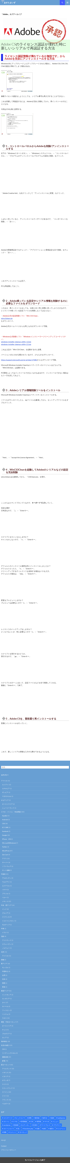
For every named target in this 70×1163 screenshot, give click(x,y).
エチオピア (6, 788)
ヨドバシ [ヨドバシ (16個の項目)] (6, 1121)
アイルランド (6, 1069)
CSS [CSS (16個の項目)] (31, 1121)
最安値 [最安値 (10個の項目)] (37, 1118)
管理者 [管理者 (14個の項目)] (39, 1121)
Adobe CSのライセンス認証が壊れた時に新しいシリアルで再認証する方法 (33, 46)
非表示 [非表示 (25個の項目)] (35, 1125)
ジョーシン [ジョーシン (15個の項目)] (61, 1128)
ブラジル (5, 893)
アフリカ (4, 781)
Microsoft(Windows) (9, 843)
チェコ (4, 1030)
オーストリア (6, 1026)
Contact (3, 1146)
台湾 (3, 975)
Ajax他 (4, 816)
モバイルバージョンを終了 (35, 1160)
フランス (5, 1100)
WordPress (6, 851)
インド (4, 909)
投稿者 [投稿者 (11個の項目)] (16, 1125)
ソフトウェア (6, 866)
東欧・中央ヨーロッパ (8, 1022)
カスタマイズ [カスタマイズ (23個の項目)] (7, 1118)
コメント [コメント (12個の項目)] (13, 1132)
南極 (2, 960)
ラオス (4, 1018)
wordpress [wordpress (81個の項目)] (6, 1125)
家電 (3, 1061)
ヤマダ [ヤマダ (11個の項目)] (47, 1121)
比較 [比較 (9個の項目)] (38, 1128)
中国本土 (5, 971)
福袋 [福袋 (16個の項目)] (52, 1118)
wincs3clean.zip (7, 318)
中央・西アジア (6, 905)
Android (5, 820)
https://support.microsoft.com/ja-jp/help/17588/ (19, 360)
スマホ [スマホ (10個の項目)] (15, 1121)
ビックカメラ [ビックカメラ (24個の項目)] (20, 1118)
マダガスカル (6, 796)
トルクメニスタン (8, 921)
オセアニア (5, 800)
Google (4, 835)
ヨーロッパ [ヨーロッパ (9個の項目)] (23, 1132)
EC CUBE (5, 827)
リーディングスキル (9, 1053)
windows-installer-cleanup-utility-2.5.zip (16, 344)
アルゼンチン (6, 878)
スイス (4, 1084)
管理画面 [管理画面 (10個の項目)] (24, 1121)
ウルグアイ (6, 882)
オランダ (5, 1080)
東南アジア (5, 991)
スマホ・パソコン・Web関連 (11, 812)
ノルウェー (6, 948)
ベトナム (5, 1014)
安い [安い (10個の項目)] (18, 1128)
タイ (3, 1002)
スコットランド (7, 1088)
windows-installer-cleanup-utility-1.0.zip (16, 342)
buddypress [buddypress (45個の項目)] (61, 1118)
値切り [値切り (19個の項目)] (52, 1128)
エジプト (5, 784)
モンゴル (5, 967)
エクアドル (6, 886)
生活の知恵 (5, 1045)
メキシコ (5, 901)
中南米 (3, 874)
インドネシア (6, 995)
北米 (2, 952)
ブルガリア (6, 1033)
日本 (3, 979)
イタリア (5, 1076)
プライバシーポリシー (8, 1150)
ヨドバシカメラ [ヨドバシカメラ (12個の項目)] (8, 1128)
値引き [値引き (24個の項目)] (45, 1118)
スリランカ (6, 917)
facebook (5, 831)
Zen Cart (5, 855)
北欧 (2, 936)
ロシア (4, 1037)
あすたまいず (9, 2)
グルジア (5, 913)
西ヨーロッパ (5, 1065)
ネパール (5, 1006)
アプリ (4, 858)
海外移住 (4, 1041)
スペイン (5, 1092)
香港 (3, 987)
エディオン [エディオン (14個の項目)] (25, 1125)
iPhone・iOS (6, 839)
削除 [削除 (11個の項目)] (4, 1132)
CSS (3, 823)
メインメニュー (67, 2)
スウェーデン (6, 944)
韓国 (3, 983)
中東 (2, 928)
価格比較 (5, 1057)
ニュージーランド (8, 808)
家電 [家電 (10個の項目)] (29, 1118)
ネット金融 (6, 870)
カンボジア (6, 998)
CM (3, 1049)
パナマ (4, 890)
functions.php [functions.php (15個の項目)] (28, 1128)
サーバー (5, 862)
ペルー (4, 897)
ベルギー (5, 1104)
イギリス (5, 1072)
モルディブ (6, 925)
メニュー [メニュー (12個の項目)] (56, 1121)
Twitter (4, 847)
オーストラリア (7, 804)
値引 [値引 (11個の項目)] (44, 1128)
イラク (4, 932)
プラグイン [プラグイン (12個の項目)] (57, 1125)
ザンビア (5, 792)
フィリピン (6, 1010)
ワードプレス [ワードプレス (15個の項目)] (45, 1125)
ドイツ (4, 1096)
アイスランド (6, 940)
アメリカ (5, 956)
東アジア (4, 963)
